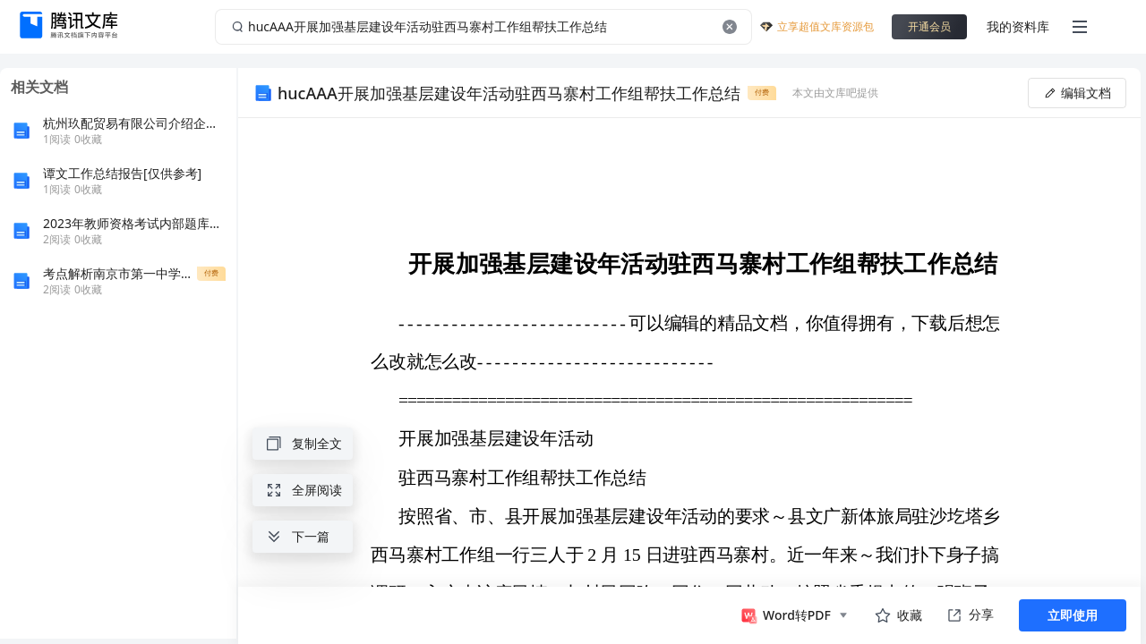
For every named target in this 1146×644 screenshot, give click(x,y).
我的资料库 (1018, 26)
